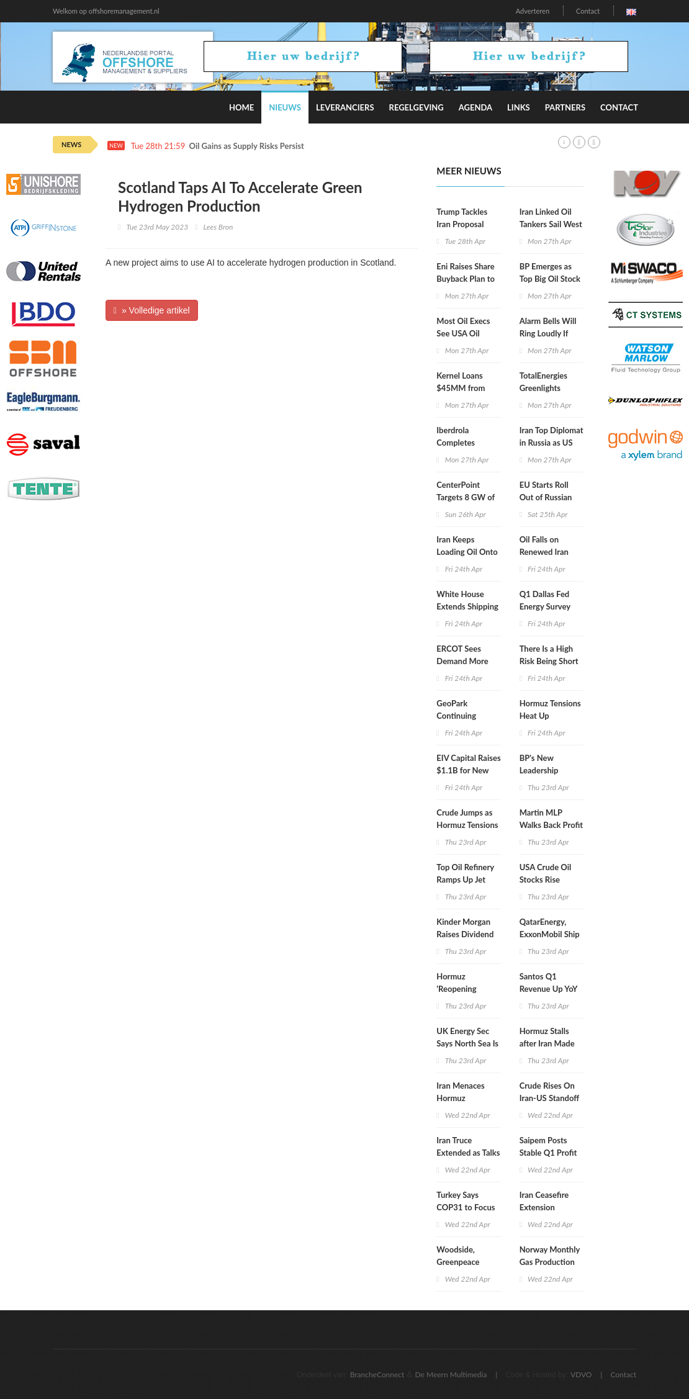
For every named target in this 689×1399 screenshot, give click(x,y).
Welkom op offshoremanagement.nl (106, 11)
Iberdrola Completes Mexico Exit (457, 442)
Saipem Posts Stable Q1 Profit (548, 1146)
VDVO (581, 1374)
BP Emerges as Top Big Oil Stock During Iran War (550, 278)
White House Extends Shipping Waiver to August (467, 606)
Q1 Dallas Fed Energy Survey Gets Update (545, 606)
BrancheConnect (377, 1374)
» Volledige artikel (152, 310)
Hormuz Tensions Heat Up (550, 709)
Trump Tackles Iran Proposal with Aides (461, 224)
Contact (588, 11)
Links (518, 107)
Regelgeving (416, 107)
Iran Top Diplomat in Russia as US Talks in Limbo (551, 442)
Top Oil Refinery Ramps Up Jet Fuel (465, 879)
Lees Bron (218, 227)
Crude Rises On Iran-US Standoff (549, 1092)
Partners (565, 107)
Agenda (475, 107)
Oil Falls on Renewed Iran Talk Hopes (544, 551)
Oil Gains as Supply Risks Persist (246, 146)
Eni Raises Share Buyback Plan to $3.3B (465, 278)
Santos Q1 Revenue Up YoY (549, 982)
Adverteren (532, 11)
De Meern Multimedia (451, 1374)
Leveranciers (345, 107)
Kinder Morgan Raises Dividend (464, 928)
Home (241, 107)
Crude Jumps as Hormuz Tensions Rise (467, 824)
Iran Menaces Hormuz (460, 1092)
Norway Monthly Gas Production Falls (550, 1261)
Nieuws (285, 107)
